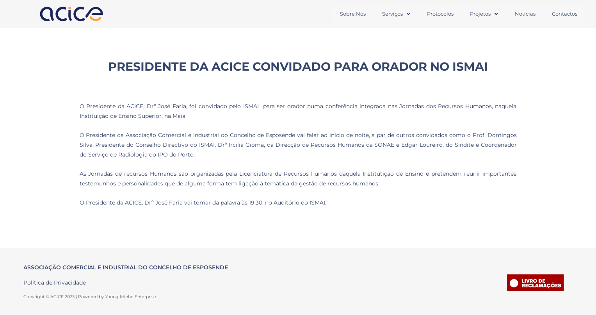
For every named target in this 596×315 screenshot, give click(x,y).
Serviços (393, 14)
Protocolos (438, 14)
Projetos (482, 14)
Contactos (564, 14)
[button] (393, 14)
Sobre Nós (349, 14)
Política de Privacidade (54, 282)
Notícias (524, 14)
